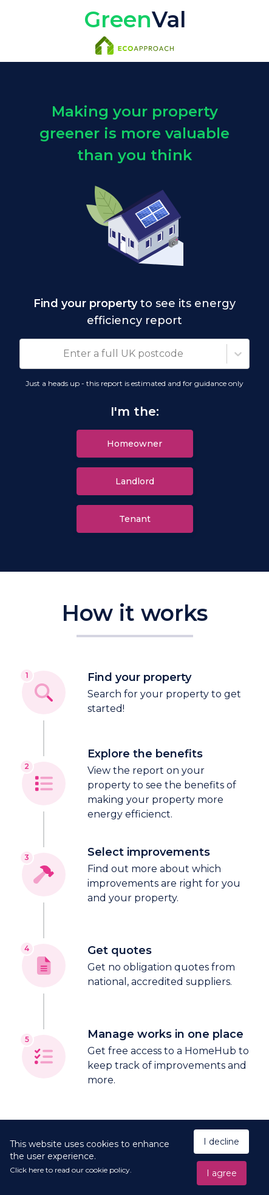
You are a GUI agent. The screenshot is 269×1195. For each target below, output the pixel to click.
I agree (221, 1173)
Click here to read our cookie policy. (71, 1169)
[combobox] (27, 354)
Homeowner (134, 443)
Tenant (135, 518)
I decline (221, 1141)
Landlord (134, 481)
